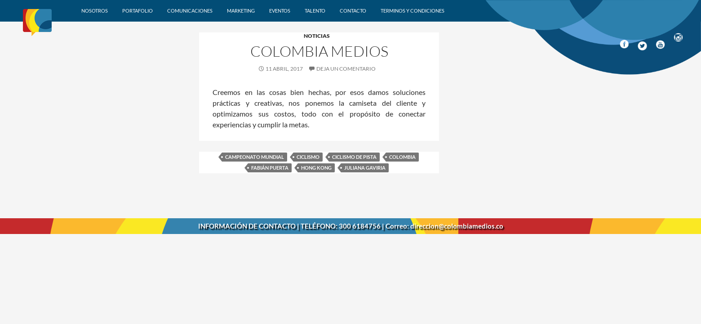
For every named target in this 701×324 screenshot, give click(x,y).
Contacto (353, 11)
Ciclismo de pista (354, 157)
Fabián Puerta (269, 168)
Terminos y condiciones (412, 11)
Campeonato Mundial (254, 157)
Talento (315, 11)
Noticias (317, 35)
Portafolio (137, 11)
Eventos (279, 11)
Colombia (402, 157)
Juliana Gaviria (365, 168)
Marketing (241, 11)
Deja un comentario (346, 68)
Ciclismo (308, 157)
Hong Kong (316, 168)
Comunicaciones (190, 11)
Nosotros (94, 11)
